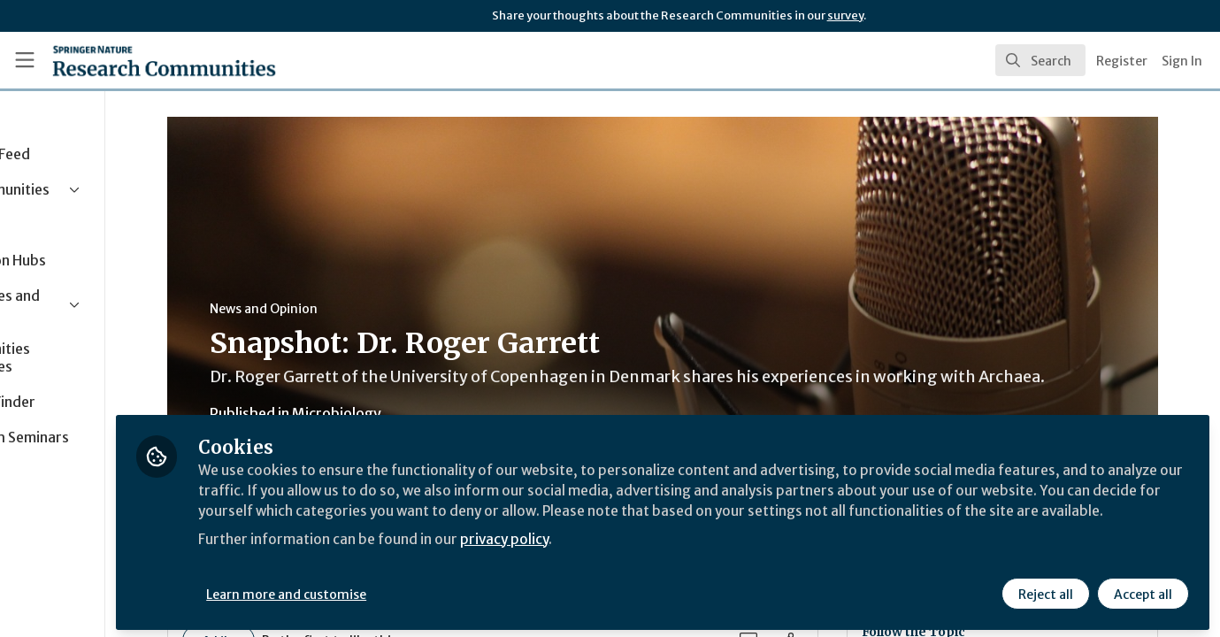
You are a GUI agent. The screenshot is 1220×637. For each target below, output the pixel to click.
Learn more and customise (408, 590)
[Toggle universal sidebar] (25, 60)
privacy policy (630, 555)
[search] (1040, 60)
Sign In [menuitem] (1182, 61)
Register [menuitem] (1121, 61)
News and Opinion (337, 309)
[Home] (140, 60)
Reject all (1044, 590)
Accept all (1142, 590)
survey (845, 15)
